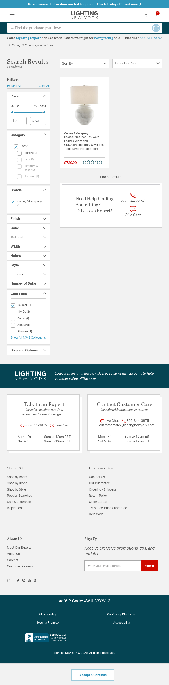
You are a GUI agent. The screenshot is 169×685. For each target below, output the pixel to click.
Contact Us (97, 477)
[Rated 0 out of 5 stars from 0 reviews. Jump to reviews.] (94, 162)
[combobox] (84, 28)
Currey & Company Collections (31, 45)
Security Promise (47, 622)
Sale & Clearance (19, 502)
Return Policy (98, 495)
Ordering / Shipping (102, 489)
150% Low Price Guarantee (108, 508)
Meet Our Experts (19, 547)
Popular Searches (19, 495)
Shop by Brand (17, 483)
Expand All (14, 85)
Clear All (44, 85)
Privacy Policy (47, 614)
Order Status (98, 502)
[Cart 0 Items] (157, 15)
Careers (12, 560)
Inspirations (15, 508)
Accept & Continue (93, 675)
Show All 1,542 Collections (28, 337)
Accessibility (121, 622)
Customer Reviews (20, 566)
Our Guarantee (99, 483)
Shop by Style (16, 489)
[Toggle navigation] (12, 15)
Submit (149, 565)
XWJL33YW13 (97, 601)
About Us (13, 553)
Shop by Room (17, 477)
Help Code (96, 514)
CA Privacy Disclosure (121, 614)
